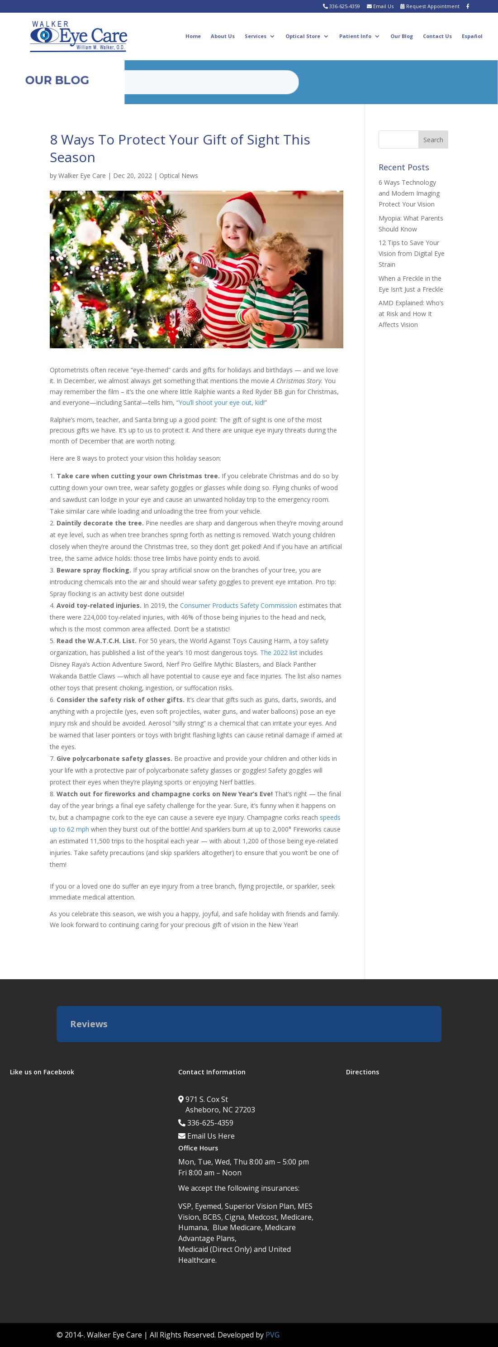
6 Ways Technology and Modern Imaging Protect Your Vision (409, 193)
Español (472, 36)
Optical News (178, 175)
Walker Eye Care (82, 175)
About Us (223, 36)
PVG (273, 1335)
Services (255, 36)
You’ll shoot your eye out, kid (221, 402)
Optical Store (302, 36)
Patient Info (355, 36)
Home (193, 36)
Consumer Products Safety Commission (238, 605)
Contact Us (437, 36)
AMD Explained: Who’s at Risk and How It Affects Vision (411, 313)
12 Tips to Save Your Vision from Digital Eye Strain (412, 253)
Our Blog (401, 36)
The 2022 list (279, 652)
